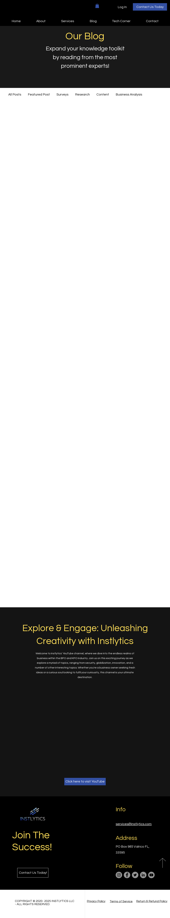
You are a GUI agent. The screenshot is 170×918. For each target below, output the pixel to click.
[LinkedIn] (143, 875)
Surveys (62, 94)
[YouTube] (151, 875)
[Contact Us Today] (150, 7)
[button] (97, 5)
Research (82, 94)
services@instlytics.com (134, 824)
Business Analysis (129, 94)
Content (102, 94)
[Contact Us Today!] (32, 873)
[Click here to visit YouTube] (85, 781)
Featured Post (39, 94)
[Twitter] (135, 875)
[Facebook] (127, 875)
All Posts (14, 94)
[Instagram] (119, 875)
